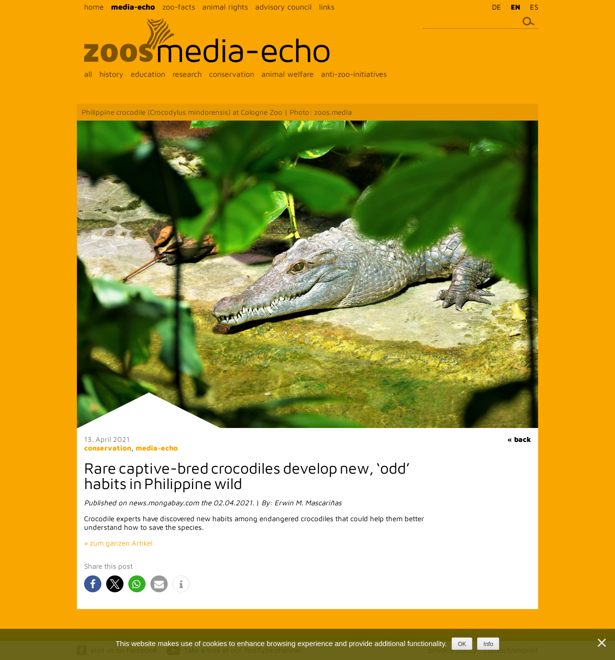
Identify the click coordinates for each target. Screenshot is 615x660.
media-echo (133, 6)
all (88, 74)
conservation (231, 74)
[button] (92, 583)
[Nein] (601, 642)
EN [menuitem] (515, 7)
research (187, 74)
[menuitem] (494, 6)
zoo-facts (178, 6)
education (148, 74)
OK (462, 644)
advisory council (283, 6)
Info (488, 644)
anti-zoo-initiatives (354, 74)
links (326, 6)
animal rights (225, 6)
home (94, 6)
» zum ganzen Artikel (118, 543)
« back (519, 439)
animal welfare (287, 74)
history (111, 74)
